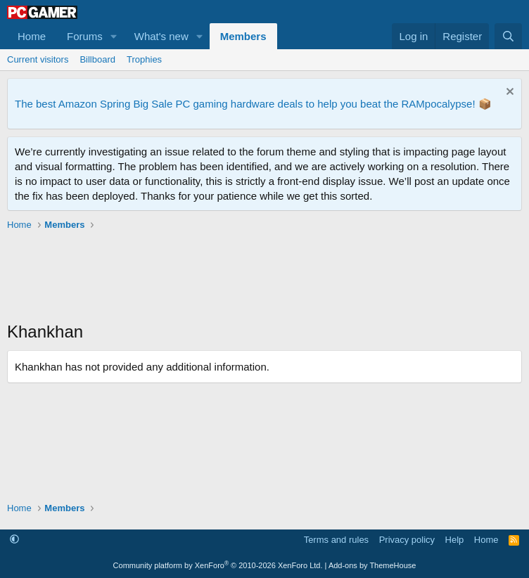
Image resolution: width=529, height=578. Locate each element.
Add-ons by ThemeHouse (372, 565)
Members (243, 36)
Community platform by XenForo (218, 565)
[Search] (508, 36)
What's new (161, 36)
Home (32, 36)
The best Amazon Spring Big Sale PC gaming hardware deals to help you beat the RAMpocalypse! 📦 (253, 104)
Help (454, 539)
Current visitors (37, 59)
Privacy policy (407, 539)
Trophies (144, 59)
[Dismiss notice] (508, 93)
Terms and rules (336, 539)
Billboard (97, 59)
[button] (114, 36)
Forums (85, 36)
